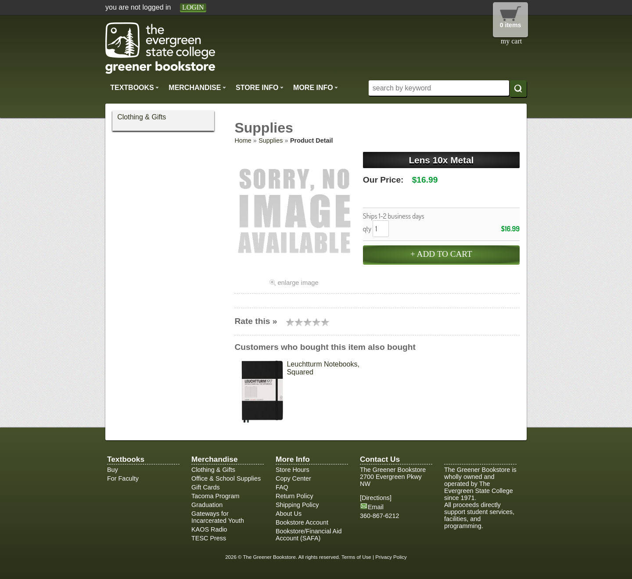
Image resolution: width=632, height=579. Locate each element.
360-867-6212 (379, 515)
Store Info (260, 87)
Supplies (271, 140)
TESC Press (208, 538)
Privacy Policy (391, 557)
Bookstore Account (302, 522)
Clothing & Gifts (141, 117)
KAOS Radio (209, 529)
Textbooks (134, 87)
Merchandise (197, 87)
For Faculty (123, 478)
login (193, 7)
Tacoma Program (215, 496)
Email (376, 507)
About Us (289, 513)
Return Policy (294, 496)
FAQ (282, 487)
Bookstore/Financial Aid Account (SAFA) (308, 535)
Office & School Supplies (226, 478)
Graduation (207, 504)
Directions (376, 497)
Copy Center (293, 478)
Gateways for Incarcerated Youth (217, 517)
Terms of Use (356, 557)
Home (242, 140)
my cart (511, 41)
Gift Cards (205, 487)
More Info (315, 87)
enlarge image (297, 282)
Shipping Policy (297, 504)
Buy (112, 469)
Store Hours (292, 469)
